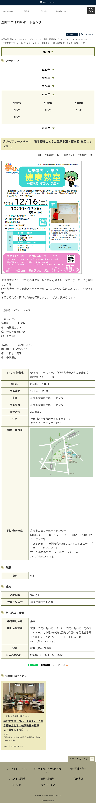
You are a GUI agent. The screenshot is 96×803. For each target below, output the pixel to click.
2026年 (45, 69)
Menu (46, 51)
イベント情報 (82, 39)
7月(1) (48, 110)
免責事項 (78, 778)
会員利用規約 (47, 778)
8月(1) (17, 110)
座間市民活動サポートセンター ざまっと (19, 39)
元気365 (51, 800)
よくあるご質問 (17, 778)
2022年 (45, 128)
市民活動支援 (9, 43)
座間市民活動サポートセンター (56, 39)
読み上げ (73, 34)
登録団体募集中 (78, 768)
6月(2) (79, 110)
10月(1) (79, 103)
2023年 (45, 94)
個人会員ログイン (61, 11)
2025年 (45, 77)
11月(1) (48, 103)
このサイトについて (8, 11)
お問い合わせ (44, 11)
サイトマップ (48, 784)
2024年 (45, 86)
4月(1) (17, 117)
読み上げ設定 (88, 34)
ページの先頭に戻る (78, 759)
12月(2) (17, 103)
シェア (56, 665)
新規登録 (26, 11)
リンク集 (16, 784)
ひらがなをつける (49, 2)
